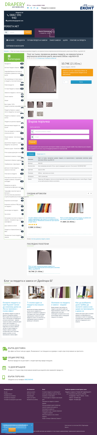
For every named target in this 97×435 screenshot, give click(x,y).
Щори (65, 40)
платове (33, 239)
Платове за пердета (78, 40)
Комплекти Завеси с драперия (14, 160)
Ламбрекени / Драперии (12, 164)
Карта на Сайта (31, 397)
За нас (5, 392)
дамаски (38, 239)
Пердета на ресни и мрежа (13, 121)
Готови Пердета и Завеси (37, 40)
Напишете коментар (50, 58)
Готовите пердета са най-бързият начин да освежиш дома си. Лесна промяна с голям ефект (12, 306)
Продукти (21, 40)
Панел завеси (55, 40)
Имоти (66, 427)
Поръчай (32, 142)
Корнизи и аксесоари (15, 46)
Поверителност (8, 394)
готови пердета (56, 431)
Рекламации (30, 395)
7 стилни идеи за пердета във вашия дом (35, 304)
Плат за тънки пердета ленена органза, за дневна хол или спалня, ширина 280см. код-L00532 (75, 218)
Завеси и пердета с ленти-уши (14, 92)
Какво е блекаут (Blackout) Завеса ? (51, 418)
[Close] (31, 425)
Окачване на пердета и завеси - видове (60, 303)
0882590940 (29, 379)
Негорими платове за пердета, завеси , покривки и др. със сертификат (14, 220)
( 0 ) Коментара (40, 58)
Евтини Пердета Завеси (12, 67)
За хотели (8, 214)
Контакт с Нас (31, 394)
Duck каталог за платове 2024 (73, 425)
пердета (43, 239)
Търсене (28, 32)
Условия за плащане (9, 397)
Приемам (12, 429)
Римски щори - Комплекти (13, 148)
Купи (81, 82)
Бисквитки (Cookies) (32, 399)
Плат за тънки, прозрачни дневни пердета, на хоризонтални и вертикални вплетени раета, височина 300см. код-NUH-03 (44, 267)
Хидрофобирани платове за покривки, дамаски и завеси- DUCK (14, 73)
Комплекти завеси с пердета (13, 156)
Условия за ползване (10, 395)
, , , (76, 394)
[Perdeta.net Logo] (14, 5)
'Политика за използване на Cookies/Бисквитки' (15, 425)
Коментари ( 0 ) (41, 154)
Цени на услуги (31, 392)
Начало (10, 40)
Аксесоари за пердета (11, 210)
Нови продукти (9, 85)
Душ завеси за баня (11, 225)
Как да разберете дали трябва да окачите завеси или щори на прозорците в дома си (84, 306)
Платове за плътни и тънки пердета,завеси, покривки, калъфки (13, 179)
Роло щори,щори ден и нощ (13, 152)
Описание (31, 154)
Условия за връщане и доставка (13, 399)
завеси (48, 239)
